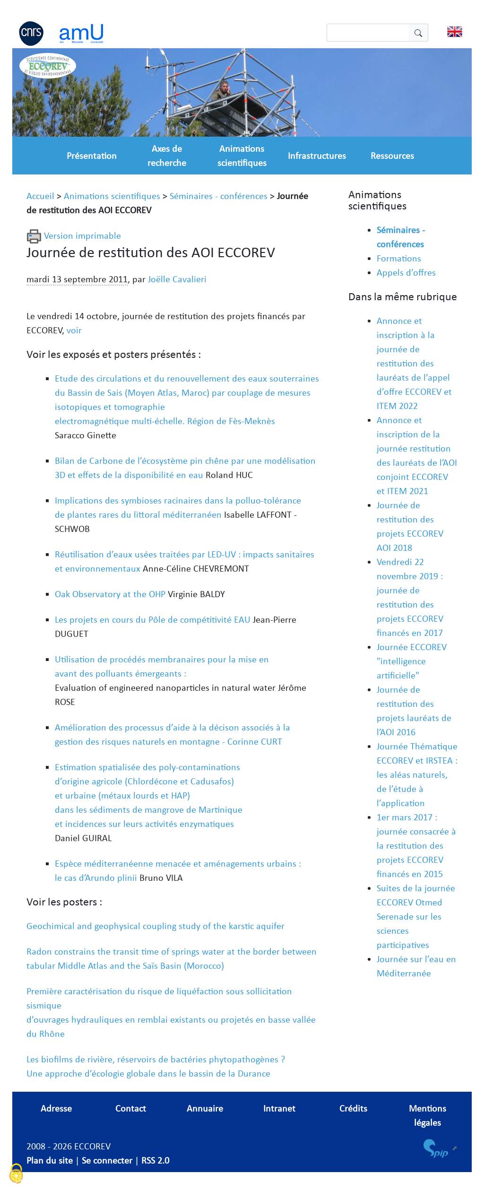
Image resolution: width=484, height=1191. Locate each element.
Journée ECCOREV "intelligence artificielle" (412, 661)
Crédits (353, 1108)
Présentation (92, 155)
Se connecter (107, 1160)
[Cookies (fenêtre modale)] (16, 1174)
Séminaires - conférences (219, 195)
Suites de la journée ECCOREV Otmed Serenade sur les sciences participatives (416, 916)
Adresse (56, 1108)
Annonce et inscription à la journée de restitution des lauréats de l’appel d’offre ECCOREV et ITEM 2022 (414, 363)
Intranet (279, 1108)
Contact (130, 1108)
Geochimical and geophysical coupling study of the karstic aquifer (155, 925)
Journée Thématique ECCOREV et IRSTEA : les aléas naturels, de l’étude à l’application (417, 774)
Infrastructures (317, 155)
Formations (399, 258)
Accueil (40, 195)
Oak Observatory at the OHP (110, 594)
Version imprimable (73, 235)
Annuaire (205, 1108)
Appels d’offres (406, 272)
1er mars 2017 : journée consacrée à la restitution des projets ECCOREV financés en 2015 (416, 845)
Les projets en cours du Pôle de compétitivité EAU (153, 619)
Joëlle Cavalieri (177, 279)
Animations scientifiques (112, 195)
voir (74, 330)
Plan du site (49, 1160)
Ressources (392, 155)
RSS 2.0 (155, 1160)
